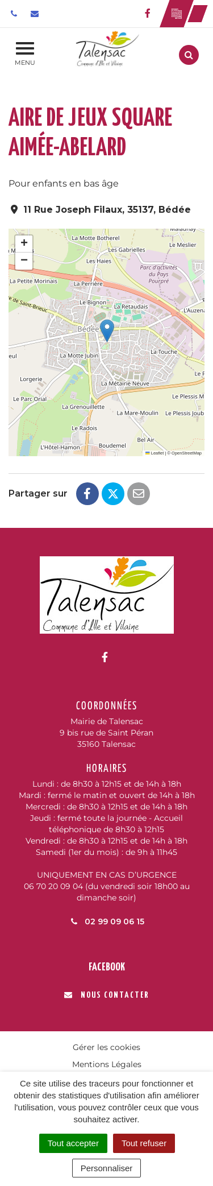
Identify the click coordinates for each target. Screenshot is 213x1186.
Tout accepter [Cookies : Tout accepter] (73, 1143)
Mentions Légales (106, 1064)
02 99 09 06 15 (106, 921)
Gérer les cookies (106, 1047)
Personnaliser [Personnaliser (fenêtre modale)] (107, 1168)
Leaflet (154, 453)
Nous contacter (106, 995)
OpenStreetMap (187, 453)
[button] (107, 330)
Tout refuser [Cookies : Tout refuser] (144, 1143)
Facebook (107, 967)
